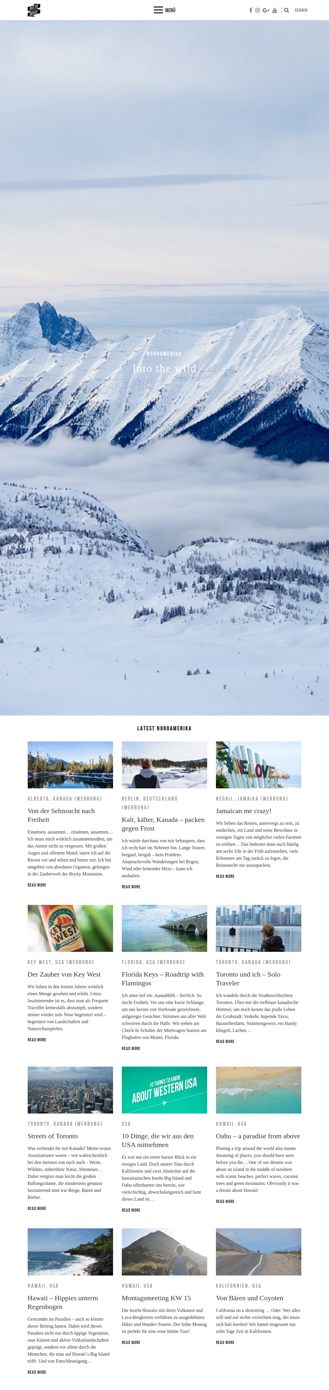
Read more (37, 884)
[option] (164, 368)
